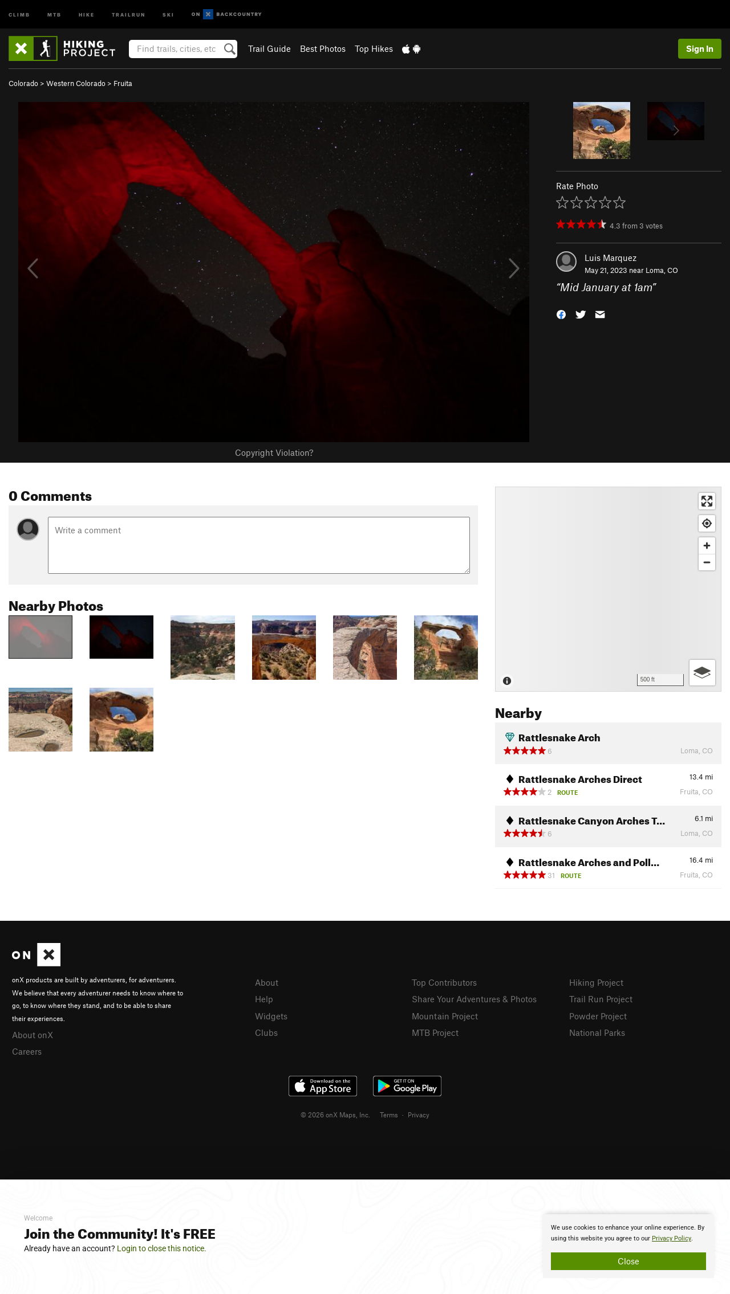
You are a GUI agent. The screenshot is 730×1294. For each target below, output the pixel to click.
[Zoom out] (707, 562)
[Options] (702, 672)
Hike (87, 14)
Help (264, 999)
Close (628, 1261)
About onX (32, 1035)
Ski (169, 14)
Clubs (266, 1032)
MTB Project (435, 1032)
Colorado (23, 83)
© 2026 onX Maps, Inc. (335, 1115)
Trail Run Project (600, 999)
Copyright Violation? (274, 452)
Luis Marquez (610, 257)
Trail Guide (269, 48)
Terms (389, 1115)
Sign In (699, 48)
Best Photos (323, 48)
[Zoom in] (707, 545)
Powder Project (598, 1016)
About (266, 982)
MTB (54, 14)
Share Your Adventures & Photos (474, 999)
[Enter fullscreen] (707, 501)
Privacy (418, 1115)
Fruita (122, 83)
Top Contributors (444, 982)
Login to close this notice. (161, 1248)
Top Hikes (374, 48)
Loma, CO (662, 270)
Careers (27, 1051)
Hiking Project (596, 982)
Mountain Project (445, 1016)
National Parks (597, 1032)
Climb (19, 14)
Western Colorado (76, 83)
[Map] (608, 589)
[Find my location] (707, 523)
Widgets (271, 1016)
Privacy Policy (671, 1238)
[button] (561, 313)
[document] (628, 1246)
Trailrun (128, 14)
